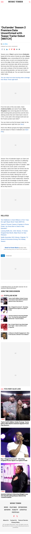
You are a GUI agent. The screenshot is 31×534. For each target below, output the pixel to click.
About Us (5, 520)
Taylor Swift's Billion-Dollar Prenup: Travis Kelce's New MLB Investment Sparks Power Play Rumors (18, 300)
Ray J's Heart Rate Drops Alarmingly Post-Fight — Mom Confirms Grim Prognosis (18, 326)
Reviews (7, 510)
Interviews (22, 507)
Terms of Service (23, 520)
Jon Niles (5, 44)
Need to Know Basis (12, 247)
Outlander (9, 255)
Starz (21, 124)
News (3, 419)
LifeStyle (23, 510)
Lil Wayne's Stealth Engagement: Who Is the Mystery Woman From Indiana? (18, 333)
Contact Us (13, 520)
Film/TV (15, 510)
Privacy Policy (16, 522)
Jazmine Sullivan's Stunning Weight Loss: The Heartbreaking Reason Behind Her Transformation (18, 317)
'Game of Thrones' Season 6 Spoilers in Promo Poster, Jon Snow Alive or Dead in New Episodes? (15, 226)
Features (13, 507)
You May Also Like (12, 389)
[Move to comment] (19, 49)
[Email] (17, 49)
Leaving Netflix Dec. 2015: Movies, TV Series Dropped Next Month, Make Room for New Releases (14, 233)
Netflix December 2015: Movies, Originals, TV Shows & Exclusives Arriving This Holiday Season (14, 239)
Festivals (15, 512)
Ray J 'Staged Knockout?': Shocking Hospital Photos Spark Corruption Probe (18, 308)
